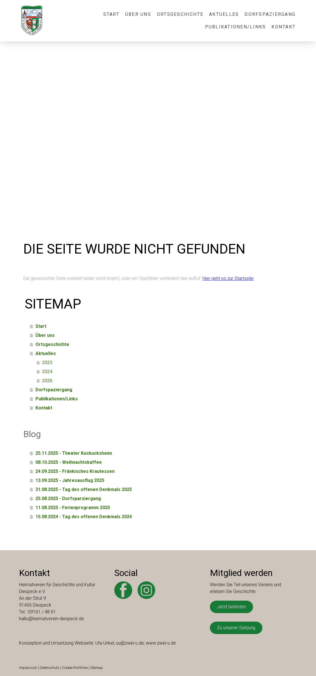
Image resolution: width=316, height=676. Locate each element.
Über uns (138, 14)
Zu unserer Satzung (236, 627)
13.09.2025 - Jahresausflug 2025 (69, 480)
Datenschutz (50, 668)
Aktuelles (224, 14)
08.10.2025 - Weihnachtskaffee (68, 462)
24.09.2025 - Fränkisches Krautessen (75, 471)
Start (111, 14)
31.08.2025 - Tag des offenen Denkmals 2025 (83, 489)
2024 (47, 371)
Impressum (28, 668)
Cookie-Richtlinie (75, 668)
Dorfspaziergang (270, 14)
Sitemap (96, 668)
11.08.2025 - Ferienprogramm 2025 (72, 507)
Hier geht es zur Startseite (228, 278)
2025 (47, 362)
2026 (47, 380)
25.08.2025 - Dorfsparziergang (68, 498)
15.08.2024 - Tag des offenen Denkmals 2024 (83, 516)
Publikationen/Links (235, 26)
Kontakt (283, 26)
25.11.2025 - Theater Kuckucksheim (73, 453)
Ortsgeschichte (180, 14)
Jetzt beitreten (231, 606)
